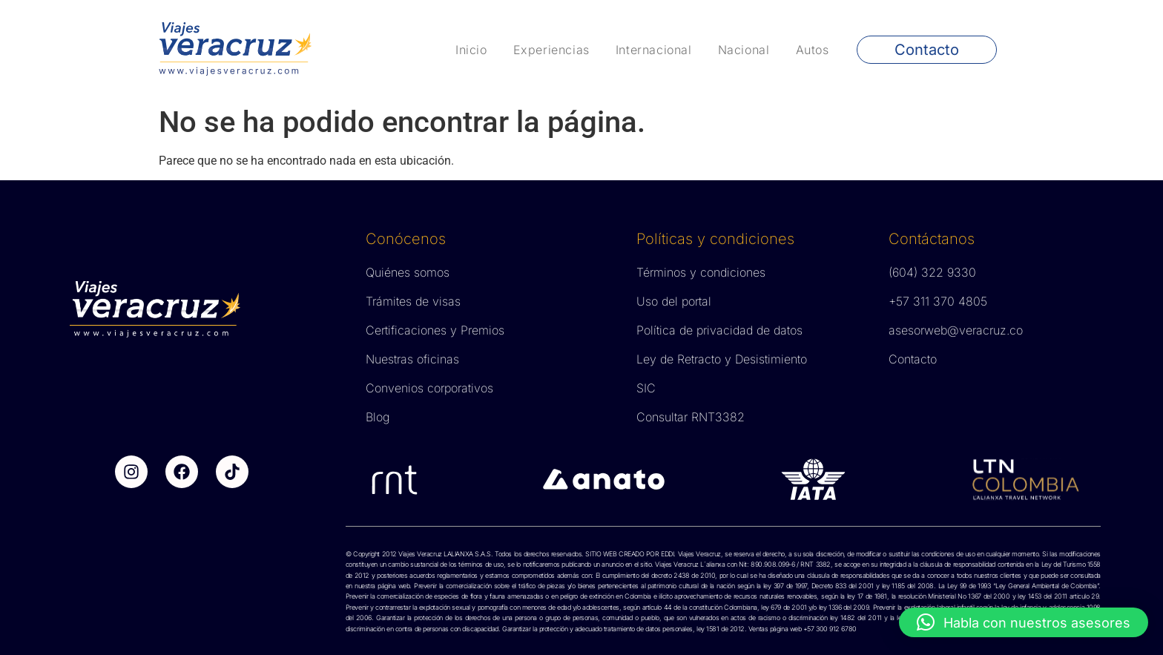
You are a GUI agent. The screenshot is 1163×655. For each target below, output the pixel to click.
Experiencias (551, 49)
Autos (812, 49)
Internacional (654, 49)
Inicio (471, 49)
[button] (1023, 622)
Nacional (744, 49)
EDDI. (667, 554)
